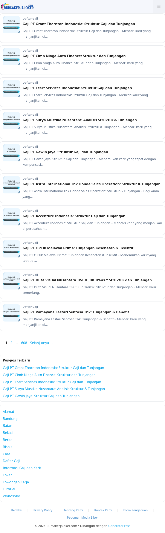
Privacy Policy (42, 510)
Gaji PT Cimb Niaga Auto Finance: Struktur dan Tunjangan (74, 55)
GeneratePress (119, 526)
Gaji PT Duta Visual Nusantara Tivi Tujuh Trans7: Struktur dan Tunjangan (87, 279)
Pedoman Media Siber (82, 517)
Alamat (8, 411)
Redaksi (16, 510)
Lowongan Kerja (16, 482)
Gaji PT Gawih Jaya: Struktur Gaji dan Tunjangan (65, 151)
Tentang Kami (73, 510)
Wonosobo (11, 496)
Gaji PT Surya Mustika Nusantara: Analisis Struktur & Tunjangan (80, 119)
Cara (6, 454)
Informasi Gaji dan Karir (22, 468)
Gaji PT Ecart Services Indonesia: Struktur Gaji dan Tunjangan (77, 87)
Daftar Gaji (11, 460)
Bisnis (7, 446)
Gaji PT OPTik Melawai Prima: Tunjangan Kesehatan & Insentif (78, 247)
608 (24, 342)
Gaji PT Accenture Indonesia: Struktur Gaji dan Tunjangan (74, 215)
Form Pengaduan (135, 510)
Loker (7, 475)
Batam (8, 425)
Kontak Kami (103, 510)
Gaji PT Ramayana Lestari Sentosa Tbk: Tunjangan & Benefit (76, 311)
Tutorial (9, 489)
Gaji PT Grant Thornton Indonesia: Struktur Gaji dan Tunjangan (79, 23)
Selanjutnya (41, 342)
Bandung (10, 418)
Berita (7, 439)
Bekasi (8, 432)
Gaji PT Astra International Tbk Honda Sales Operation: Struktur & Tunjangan (91, 183)
